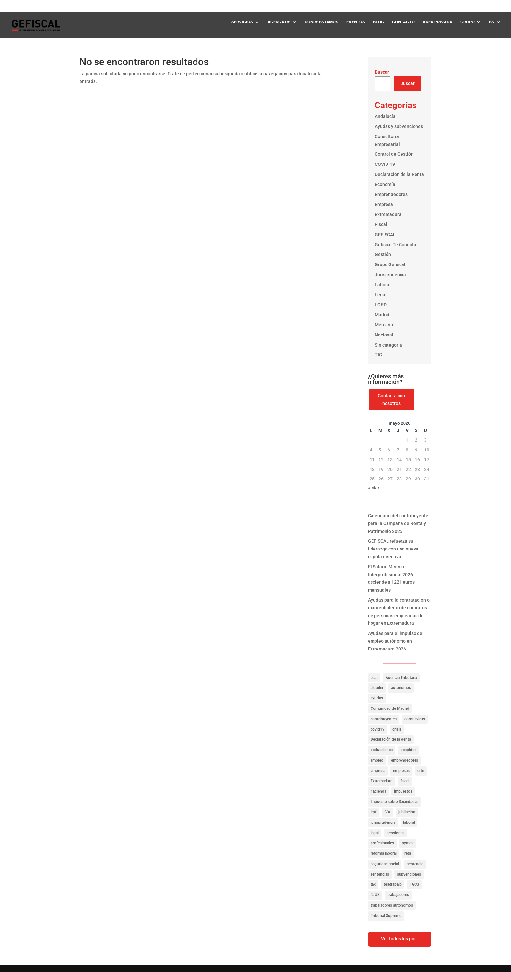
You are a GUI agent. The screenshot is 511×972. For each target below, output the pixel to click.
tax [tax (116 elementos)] (373, 884)
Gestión (383, 254)
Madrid (382, 314)
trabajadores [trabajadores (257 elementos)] (398, 895)
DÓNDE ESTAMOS (321, 22)
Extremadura (388, 214)
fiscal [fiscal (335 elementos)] (404, 781)
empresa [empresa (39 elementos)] (378, 770)
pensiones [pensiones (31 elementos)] (395, 833)
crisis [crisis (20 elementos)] (397, 729)
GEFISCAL (385, 234)
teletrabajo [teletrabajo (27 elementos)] (393, 884)
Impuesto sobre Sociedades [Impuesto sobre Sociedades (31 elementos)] (394, 801)
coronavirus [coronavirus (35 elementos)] (414, 719)
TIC (378, 354)
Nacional (384, 334)
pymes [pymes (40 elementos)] (407, 843)
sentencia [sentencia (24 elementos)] (415, 864)
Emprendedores (391, 194)
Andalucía (385, 116)
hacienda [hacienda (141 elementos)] (378, 791)
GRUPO (467, 22)
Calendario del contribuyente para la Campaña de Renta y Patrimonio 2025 (398, 523)
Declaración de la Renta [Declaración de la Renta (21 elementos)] (391, 739)
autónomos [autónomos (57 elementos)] (401, 687)
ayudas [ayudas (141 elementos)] (377, 698)
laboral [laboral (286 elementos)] (409, 822)
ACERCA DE (279, 22)
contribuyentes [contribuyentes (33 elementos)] (384, 719)
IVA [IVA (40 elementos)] (387, 812)
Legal (381, 294)
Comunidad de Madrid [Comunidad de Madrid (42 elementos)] (390, 708)
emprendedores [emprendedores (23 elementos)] (404, 760)
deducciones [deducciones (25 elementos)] (382, 750)
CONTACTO (403, 22)
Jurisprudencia (390, 274)
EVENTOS (355, 22)
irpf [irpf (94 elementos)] (373, 812)
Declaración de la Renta (399, 174)
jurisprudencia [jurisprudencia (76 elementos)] (383, 822)
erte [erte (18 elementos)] (420, 770)
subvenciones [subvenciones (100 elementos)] (409, 874)
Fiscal (381, 224)
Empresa (384, 204)
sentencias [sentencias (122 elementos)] (380, 874)
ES (491, 22)
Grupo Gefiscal (390, 264)
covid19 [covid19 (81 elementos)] (378, 729)
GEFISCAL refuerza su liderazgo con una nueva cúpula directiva (393, 548)
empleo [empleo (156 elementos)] (377, 760)
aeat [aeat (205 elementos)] (374, 677)
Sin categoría (388, 345)
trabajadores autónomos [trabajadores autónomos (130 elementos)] (392, 905)
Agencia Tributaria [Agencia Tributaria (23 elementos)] (401, 677)
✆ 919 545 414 (484, 6)
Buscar (382, 72)
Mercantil (385, 324)
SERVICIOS (242, 22)
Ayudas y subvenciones (399, 126)
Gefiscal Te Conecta (395, 244)
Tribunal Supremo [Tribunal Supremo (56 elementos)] (386, 915)
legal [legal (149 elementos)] (375, 833)
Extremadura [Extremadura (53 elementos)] (381, 781)
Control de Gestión (394, 154)
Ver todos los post (399, 938)
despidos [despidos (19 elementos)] (408, 750)
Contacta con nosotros (391, 399)
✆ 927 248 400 (443, 6)
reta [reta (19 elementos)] (407, 853)
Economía (385, 184)
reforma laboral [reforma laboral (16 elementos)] (384, 853)
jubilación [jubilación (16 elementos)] (406, 812)
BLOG (378, 22)
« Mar (373, 487)
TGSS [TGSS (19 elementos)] (414, 884)
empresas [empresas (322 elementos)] (401, 770)
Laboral (383, 284)
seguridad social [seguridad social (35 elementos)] (385, 864)
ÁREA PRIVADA (437, 22)
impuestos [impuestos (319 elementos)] (403, 791)
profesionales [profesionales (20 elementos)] (382, 843)
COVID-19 (385, 164)
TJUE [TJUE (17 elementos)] (375, 895)
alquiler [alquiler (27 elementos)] (377, 687)
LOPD (381, 304)
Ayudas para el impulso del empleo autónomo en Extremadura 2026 (396, 641)
